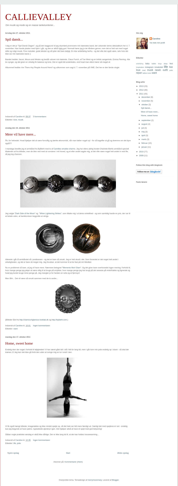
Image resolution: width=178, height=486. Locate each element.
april (144, 135)
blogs (160, 64)
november (146, 101)
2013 (141, 86)
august (145, 124)
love (15, 120)
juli (143, 128)
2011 (141, 94)
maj (143, 132)
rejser (139, 73)
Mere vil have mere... (20, 134)
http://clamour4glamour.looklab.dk (33, 320)
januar (144, 147)
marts (144, 139)
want (15, 329)
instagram (149, 67)
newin (158, 70)
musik (20, 120)
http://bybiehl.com (59, 320)
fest (171, 63)
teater (149, 73)
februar (145, 143)
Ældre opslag (123, 453)
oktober (145, 104)
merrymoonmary (95, 480)
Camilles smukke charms (64, 149)
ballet (154, 64)
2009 (141, 155)
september (146, 120)
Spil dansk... (14, 39)
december (146, 97)
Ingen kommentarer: (42, 325)
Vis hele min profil (157, 43)
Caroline (156, 39)
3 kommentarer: (40, 116)
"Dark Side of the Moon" (25, 213)
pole (19, 443)
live (171, 67)
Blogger (115, 480)
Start (68, 453)
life (14, 443)
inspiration (140, 67)
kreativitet (159, 67)
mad (144, 70)
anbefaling (139, 64)
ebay (166, 64)
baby (147, 63)
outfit (165, 70)
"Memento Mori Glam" (71, 268)
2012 (141, 90)
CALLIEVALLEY (38, 17)
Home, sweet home (19, 343)
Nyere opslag (13, 453)
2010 (141, 151)
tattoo (145, 73)
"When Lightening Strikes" (50, 213)
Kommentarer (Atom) (74, 462)
